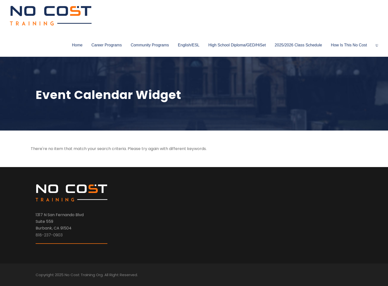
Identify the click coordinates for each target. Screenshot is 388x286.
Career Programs (106, 45)
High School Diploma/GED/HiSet (237, 45)
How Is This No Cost (349, 45)
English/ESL (188, 45)
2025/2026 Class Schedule (298, 45)
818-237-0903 (49, 235)
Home (77, 45)
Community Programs (150, 45)
